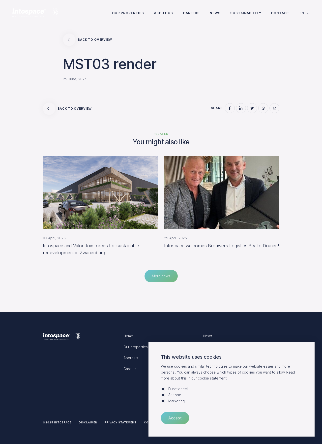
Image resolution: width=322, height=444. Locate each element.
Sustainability (245, 13)
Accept (175, 417)
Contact (280, 13)
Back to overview (87, 39)
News (215, 13)
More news (161, 276)
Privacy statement (121, 422)
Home (128, 336)
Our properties (128, 13)
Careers (191, 13)
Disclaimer (88, 422)
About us (163, 13)
